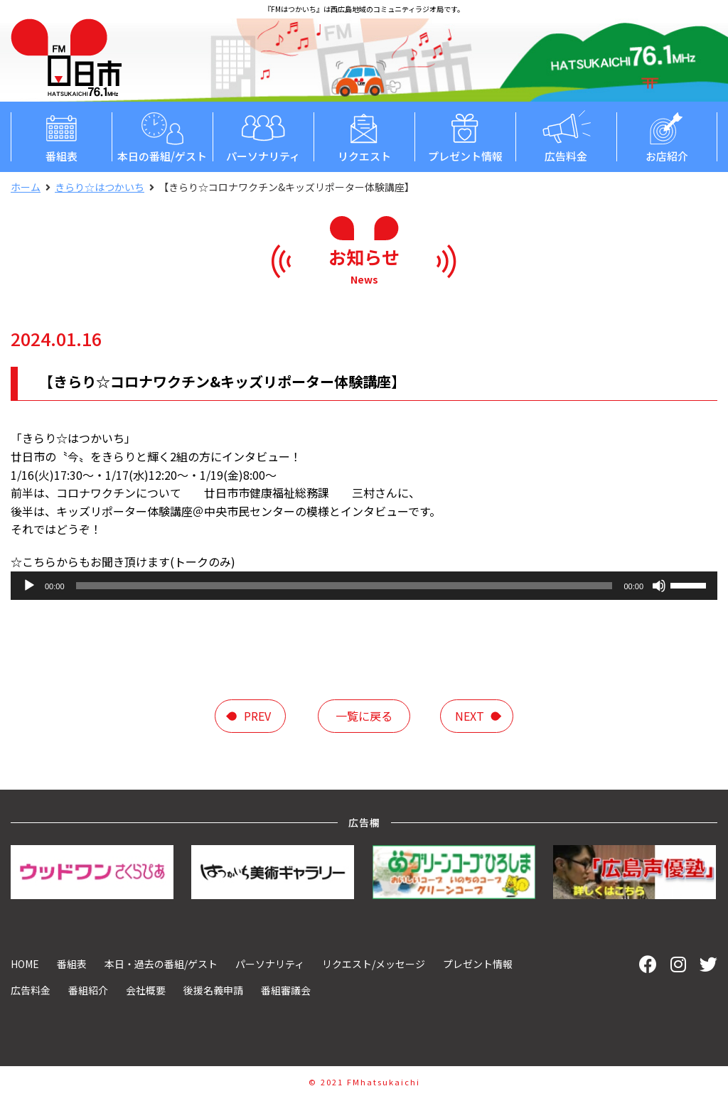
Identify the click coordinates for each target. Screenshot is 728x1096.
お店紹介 (667, 136)
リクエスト (364, 136)
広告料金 (566, 136)
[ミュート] (659, 586)
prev (257, 715)
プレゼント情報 (465, 136)
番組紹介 (88, 990)
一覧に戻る (364, 715)
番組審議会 (286, 990)
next (469, 715)
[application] (364, 585)
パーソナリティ (263, 136)
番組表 (61, 136)
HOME (25, 964)
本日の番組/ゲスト (162, 136)
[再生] (29, 586)
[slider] (344, 585)
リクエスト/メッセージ (373, 964)
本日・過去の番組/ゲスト (161, 964)
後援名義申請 (213, 990)
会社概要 (146, 990)
